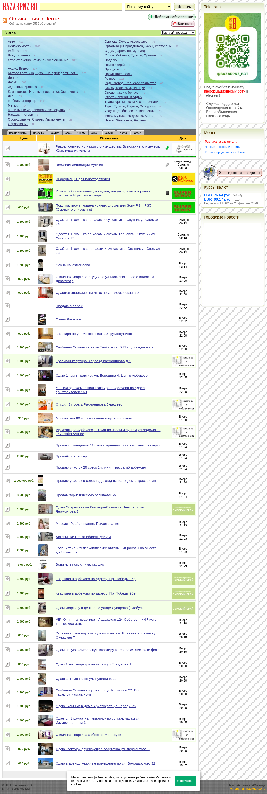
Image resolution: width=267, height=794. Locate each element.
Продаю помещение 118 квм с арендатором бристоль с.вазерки (108, 445)
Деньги (13, 77)
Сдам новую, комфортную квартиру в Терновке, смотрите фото (107, 650)
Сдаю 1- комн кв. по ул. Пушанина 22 (86, 679)
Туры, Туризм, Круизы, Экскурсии (130, 106)
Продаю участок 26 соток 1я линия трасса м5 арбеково (101, 467)
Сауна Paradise (68, 319)
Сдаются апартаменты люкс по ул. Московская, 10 (97, 293)
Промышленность (118, 74)
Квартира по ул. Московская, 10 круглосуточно (94, 334)
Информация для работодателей (83, 179)
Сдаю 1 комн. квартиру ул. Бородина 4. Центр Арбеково (102, 375)
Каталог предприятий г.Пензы (225, 152)
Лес (11, 96)
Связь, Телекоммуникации (125, 88)
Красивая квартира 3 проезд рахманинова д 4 (93, 361)
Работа (13, 51)
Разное (110, 78)
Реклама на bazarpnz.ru (221, 141)
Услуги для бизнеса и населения (130, 111)
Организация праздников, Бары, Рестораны (138, 46)
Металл (14, 105)
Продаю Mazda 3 (69, 306)
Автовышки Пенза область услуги (83, 537)
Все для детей (19, 55)
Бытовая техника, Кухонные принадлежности (43, 73)
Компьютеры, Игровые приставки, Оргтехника (43, 91)
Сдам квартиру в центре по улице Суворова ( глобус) (99, 608)
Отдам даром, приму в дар (125, 51)
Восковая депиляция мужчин (79, 165)
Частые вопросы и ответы (222, 147)
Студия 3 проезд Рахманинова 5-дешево (89, 404)
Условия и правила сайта (247, 788)
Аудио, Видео (18, 68)
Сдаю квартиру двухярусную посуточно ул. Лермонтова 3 (103, 749)
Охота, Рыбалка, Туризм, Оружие (130, 55)
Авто (11, 41)
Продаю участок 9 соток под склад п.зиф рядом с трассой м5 (106, 481)
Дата (183, 138)
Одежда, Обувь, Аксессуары (126, 41)
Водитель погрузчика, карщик (80, 564)
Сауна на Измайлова (73, 265)
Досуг (12, 82)
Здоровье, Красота (22, 87)
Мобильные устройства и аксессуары (36, 110)
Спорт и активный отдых (123, 97)
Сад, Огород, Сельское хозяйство (130, 83)
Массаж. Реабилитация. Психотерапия (87, 523)
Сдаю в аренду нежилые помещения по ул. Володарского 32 (105, 763)
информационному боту (224, 91)
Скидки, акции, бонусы (122, 92)
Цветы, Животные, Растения (126, 120)
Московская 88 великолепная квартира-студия (94, 418)
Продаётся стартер (71, 456)
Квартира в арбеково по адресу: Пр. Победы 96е (96, 593)
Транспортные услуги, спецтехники (131, 102)
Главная (11, 32)
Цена (24, 138)
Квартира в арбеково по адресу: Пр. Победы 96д (96, 579)
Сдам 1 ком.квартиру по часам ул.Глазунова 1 (93, 664)
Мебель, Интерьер (22, 101)
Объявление (109, 138)
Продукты (112, 69)
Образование (18, 124)
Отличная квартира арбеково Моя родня (89, 735)
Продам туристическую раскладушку (86, 495)
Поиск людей (115, 65)
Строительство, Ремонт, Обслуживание (38, 60)
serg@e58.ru (21, 788)
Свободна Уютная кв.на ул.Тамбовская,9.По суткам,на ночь (104, 347)
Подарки (111, 60)
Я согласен (185, 781)
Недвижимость (19, 46)
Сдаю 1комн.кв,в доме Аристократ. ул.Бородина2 (96, 706)
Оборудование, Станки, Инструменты (36, 119)
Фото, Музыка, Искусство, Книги (129, 116)
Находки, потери (20, 114)
